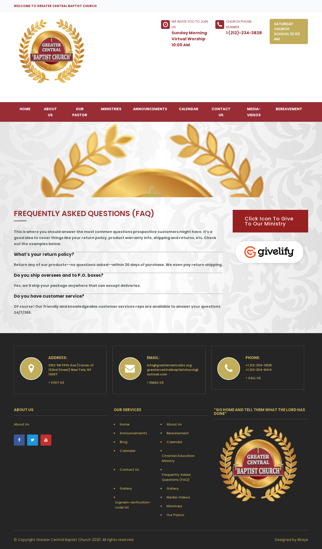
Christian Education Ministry (178, 458)
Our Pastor (79, 111)
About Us (50, 111)
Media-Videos (254, 111)
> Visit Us (56, 382)
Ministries (111, 108)
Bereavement (289, 108)
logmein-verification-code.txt (133, 505)
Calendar (188, 108)
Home (25, 108)
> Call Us (253, 378)
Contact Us (221, 111)
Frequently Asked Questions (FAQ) (176, 477)
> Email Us (155, 382)
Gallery (126, 488)
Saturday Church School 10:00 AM (287, 31)
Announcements (150, 108)
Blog (123, 442)
